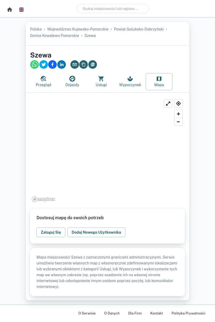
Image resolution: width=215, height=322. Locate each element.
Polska (36, 29)
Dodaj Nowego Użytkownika (96, 232)
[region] (107, 150)
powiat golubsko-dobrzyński (139, 29)
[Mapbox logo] (43, 199)
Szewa (90, 35)
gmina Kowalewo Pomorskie (54, 35)
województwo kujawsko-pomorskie (77, 29)
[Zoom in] (178, 114)
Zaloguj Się (51, 232)
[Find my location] (178, 103)
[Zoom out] (178, 122)
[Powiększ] (168, 103)
